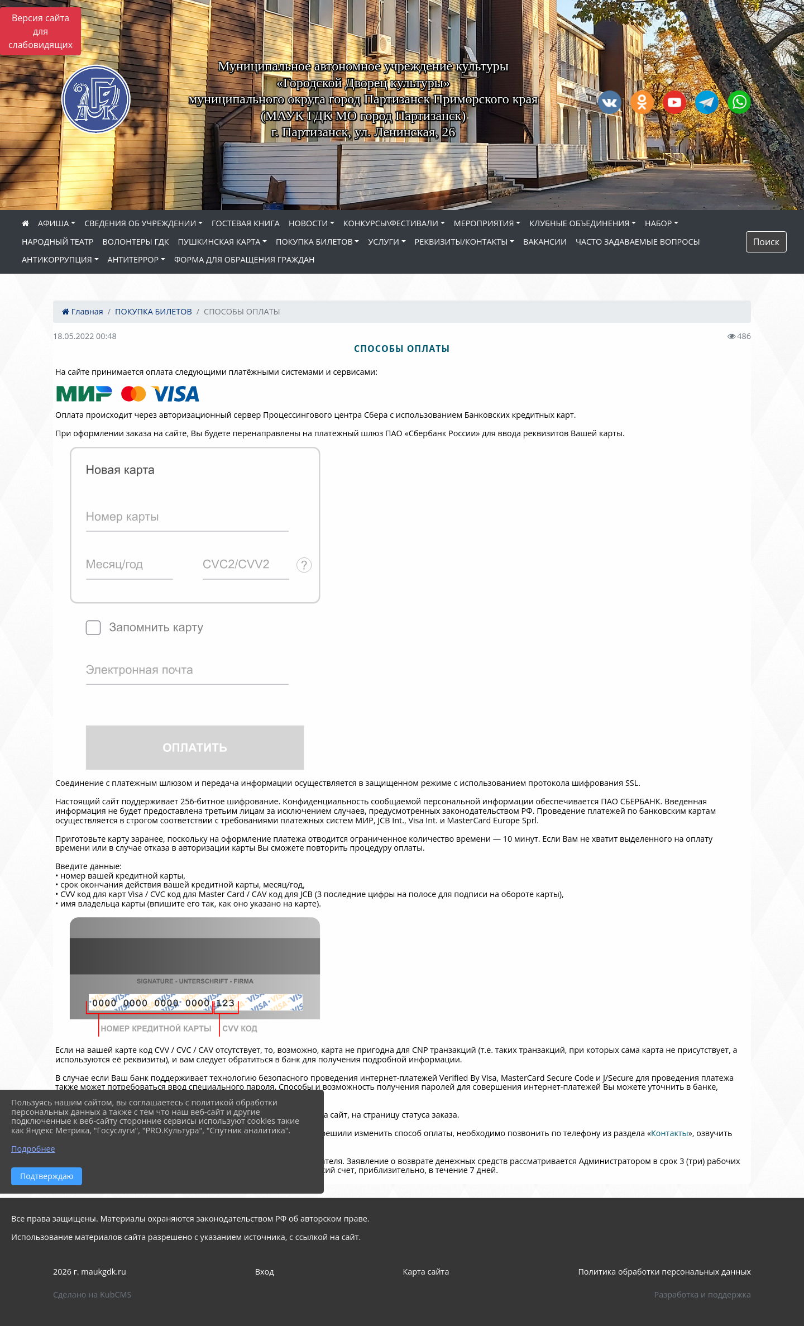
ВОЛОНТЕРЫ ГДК (136, 241)
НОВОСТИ (308, 223)
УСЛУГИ (383, 241)
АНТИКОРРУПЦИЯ (57, 259)
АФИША (53, 223)
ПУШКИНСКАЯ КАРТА (219, 241)
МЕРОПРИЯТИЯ (484, 223)
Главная (82, 311)
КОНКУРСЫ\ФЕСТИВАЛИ (390, 223)
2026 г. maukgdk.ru (89, 1271)
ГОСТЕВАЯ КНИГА (246, 223)
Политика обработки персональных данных (664, 1271)
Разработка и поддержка (702, 1294)
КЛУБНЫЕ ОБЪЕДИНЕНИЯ (579, 223)
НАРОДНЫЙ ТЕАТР (58, 241)
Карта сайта (426, 1271)
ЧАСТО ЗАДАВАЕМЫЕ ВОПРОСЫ (638, 241)
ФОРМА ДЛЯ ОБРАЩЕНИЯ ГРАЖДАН (244, 259)
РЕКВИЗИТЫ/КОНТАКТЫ (461, 241)
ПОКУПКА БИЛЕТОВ (314, 241)
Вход (264, 1271)
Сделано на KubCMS (92, 1294)
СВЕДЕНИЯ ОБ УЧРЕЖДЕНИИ (140, 223)
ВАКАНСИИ (545, 241)
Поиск (766, 242)
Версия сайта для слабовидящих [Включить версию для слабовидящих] (40, 31)
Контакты (669, 1133)
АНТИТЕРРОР (133, 259)
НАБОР (658, 223)
